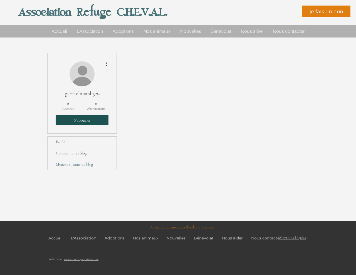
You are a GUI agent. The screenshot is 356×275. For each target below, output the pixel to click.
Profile (61, 142)
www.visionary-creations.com (81, 259)
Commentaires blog (71, 153)
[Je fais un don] (326, 11)
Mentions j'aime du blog (74, 164)
